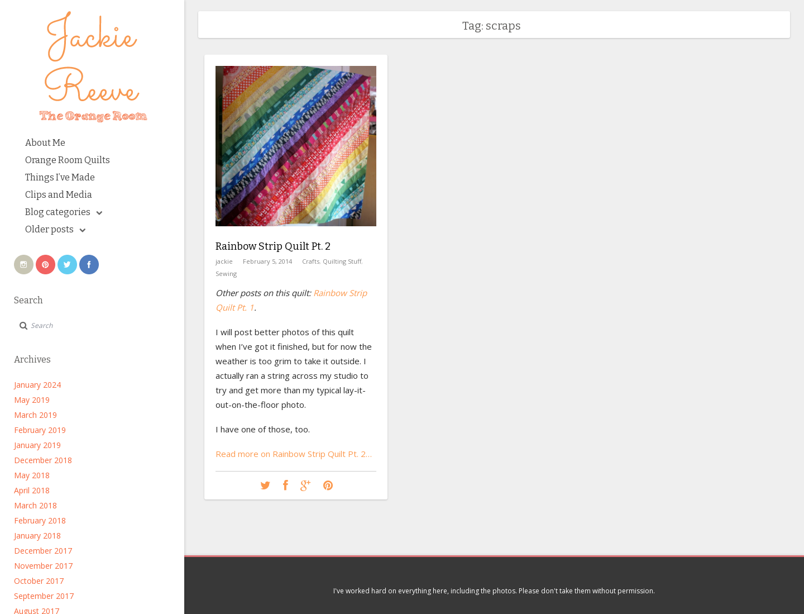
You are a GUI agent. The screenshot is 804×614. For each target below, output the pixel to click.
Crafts (310, 261)
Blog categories (63, 212)
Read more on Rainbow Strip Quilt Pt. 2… (294, 453)
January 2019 (37, 445)
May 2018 (32, 475)
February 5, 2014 (267, 261)
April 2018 (32, 490)
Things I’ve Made (60, 177)
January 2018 (37, 535)
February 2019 (40, 430)
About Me (45, 142)
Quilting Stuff (342, 261)
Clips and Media (58, 194)
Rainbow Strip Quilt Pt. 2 (273, 246)
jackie (224, 261)
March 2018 (35, 505)
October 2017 (39, 580)
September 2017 (44, 596)
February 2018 (40, 520)
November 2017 (43, 565)
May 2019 (32, 399)
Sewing (226, 273)
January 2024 (37, 384)
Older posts (55, 229)
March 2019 (35, 415)
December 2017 (43, 550)
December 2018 (43, 460)
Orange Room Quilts (67, 160)
